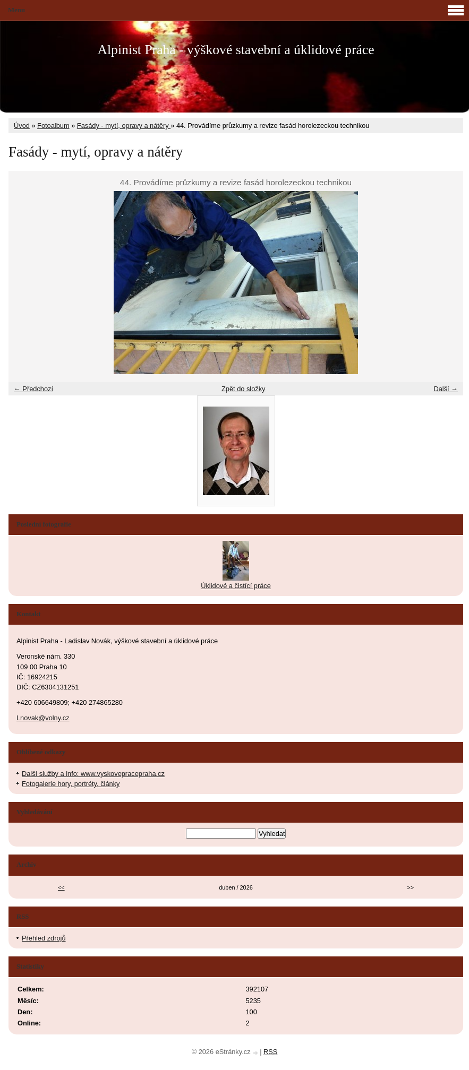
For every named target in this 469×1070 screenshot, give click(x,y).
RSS (270, 1052)
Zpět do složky (243, 389)
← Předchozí (33, 389)
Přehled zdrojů (44, 938)
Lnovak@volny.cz (43, 718)
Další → (445, 389)
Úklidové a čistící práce (236, 586)
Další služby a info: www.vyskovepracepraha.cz (93, 774)
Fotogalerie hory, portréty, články (71, 784)
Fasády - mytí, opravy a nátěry (123, 126)
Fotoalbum (53, 126)
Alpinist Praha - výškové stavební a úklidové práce (236, 49)
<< (61, 887)
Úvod (22, 126)
